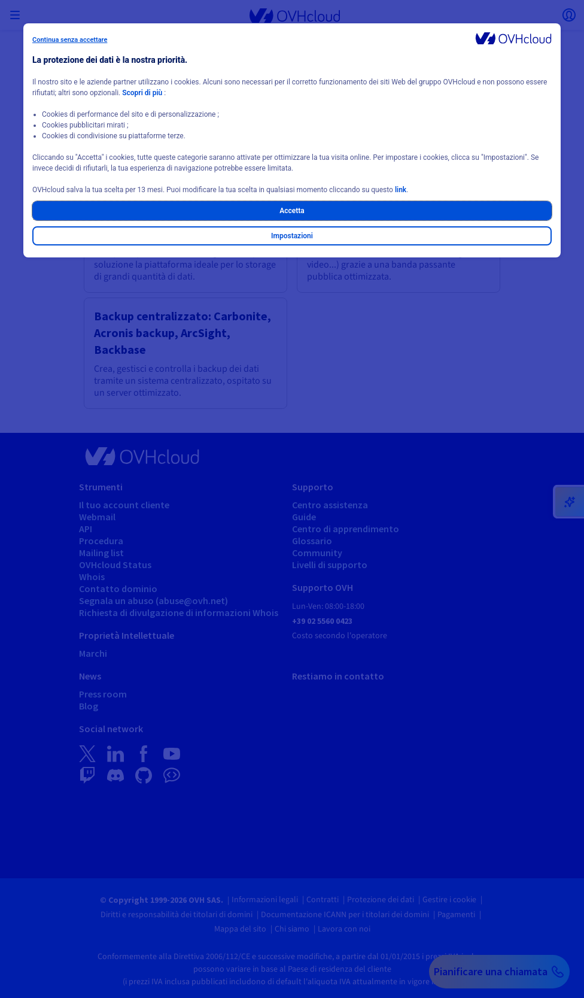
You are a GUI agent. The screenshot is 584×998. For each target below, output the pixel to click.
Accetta (292, 211)
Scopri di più (142, 93)
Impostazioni (292, 236)
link (400, 190)
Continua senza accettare (69, 40)
